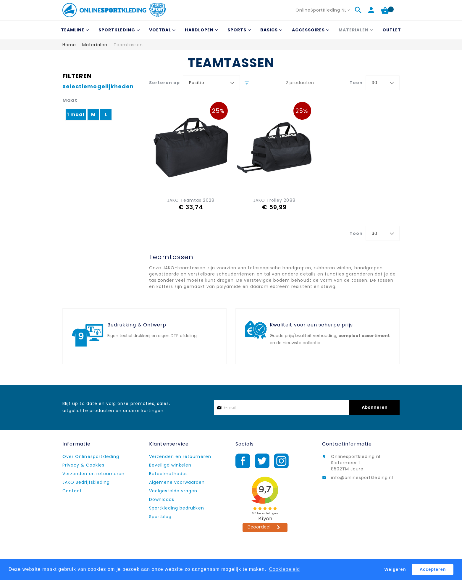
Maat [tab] (69, 100)
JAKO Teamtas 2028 (190, 200)
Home (69, 45)
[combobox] (211, 82)
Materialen (94, 45)
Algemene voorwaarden (177, 482)
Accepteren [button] (433, 569)
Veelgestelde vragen (173, 491)
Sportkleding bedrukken (176, 508)
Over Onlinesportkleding (90, 456)
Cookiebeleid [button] (284, 569)
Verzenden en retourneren (93, 474)
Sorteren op (164, 83)
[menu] (231, 30)
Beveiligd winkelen (170, 465)
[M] (93, 116)
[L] (106, 116)
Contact (72, 491)
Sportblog (160, 517)
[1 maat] (76, 116)
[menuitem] (74, 30)
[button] (323, 10)
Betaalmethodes (168, 474)
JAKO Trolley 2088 (274, 200)
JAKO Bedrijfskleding (86, 482)
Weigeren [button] (395, 569)
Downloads (161, 499)
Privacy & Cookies (83, 465)
